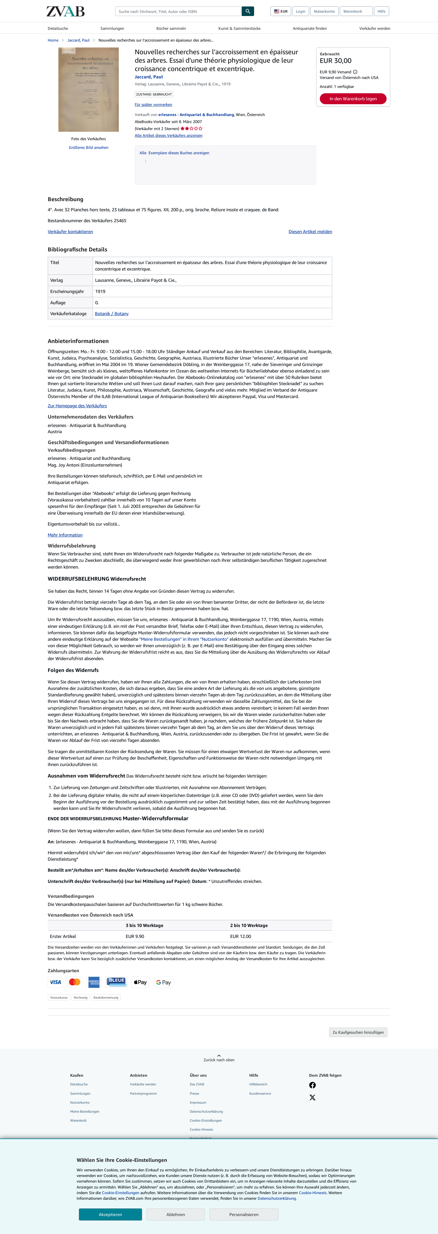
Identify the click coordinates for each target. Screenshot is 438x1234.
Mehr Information (65, 535)
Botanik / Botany (112, 313)
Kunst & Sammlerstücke (239, 28)
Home (53, 40)
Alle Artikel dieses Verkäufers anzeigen (168, 135)
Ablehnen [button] (175, 1214)
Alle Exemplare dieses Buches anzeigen (174, 152)
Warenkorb (78, 1120)
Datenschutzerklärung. (277, 1198)
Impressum (198, 1102)
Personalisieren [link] (244, 1214)
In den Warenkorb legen (353, 98)
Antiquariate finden (310, 28)
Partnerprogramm (143, 1093)
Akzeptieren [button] (110, 1214)
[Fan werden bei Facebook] (312, 1085)
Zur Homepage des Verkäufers (77, 405)
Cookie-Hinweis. (313, 1192)
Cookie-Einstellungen (120, 1192)
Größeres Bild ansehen (88, 147)
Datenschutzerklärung (206, 1111)
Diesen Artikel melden (310, 231)
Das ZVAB (197, 1084)
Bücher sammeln (171, 28)
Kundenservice (260, 1093)
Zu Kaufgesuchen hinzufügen (358, 1032)
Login (300, 11)
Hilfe (381, 11)
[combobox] (178, 11)
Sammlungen (112, 28)
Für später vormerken (153, 104)
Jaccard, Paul (78, 40)
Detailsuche (58, 28)
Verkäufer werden (374, 28)
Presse (194, 1093)
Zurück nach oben (219, 1059)
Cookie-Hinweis (201, 1129)
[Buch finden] (248, 11)
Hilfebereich (258, 1084)
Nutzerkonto (324, 11)
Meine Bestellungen (84, 1111)
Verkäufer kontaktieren (70, 231)
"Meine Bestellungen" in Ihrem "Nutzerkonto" (184, 639)
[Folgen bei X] (312, 1098)
